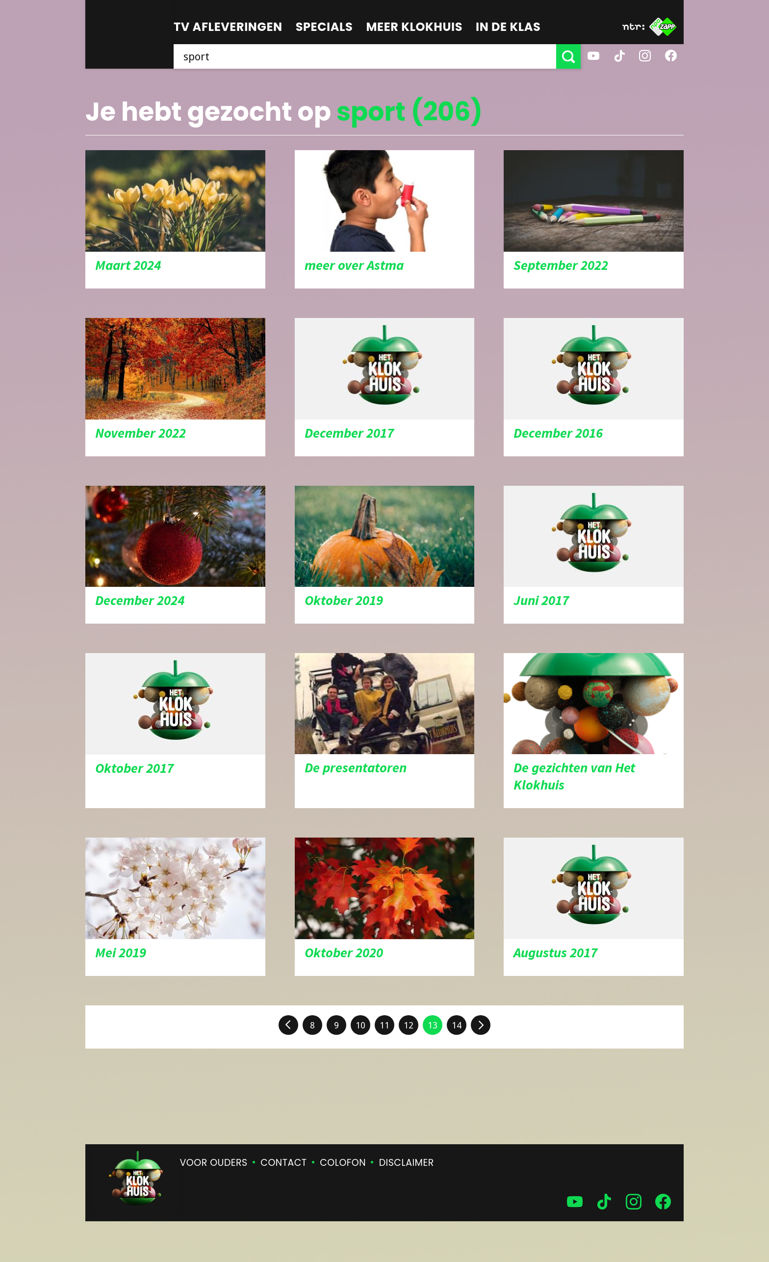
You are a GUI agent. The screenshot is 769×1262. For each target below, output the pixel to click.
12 (408, 1025)
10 (360, 1025)
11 (384, 1025)
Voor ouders (214, 1162)
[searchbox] (365, 56)
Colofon (343, 1162)
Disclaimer (406, 1162)
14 (456, 1025)
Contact (283, 1162)
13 (432, 1025)
